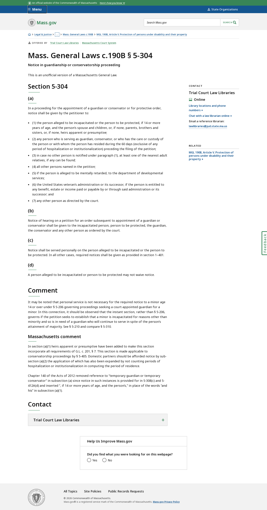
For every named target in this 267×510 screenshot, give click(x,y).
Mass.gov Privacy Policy (166, 501)
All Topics (70, 491)
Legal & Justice (43, 34)
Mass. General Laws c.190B (78, 34)
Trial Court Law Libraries (64, 43)
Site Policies (92, 491)
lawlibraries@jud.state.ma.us (208, 126)
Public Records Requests (126, 491)
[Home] (29, 34)
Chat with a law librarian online (209, 116)
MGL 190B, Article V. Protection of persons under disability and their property (142, 34)
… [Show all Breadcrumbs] (57, 34)
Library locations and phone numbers (207, 108)
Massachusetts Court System (99, 43)
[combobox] (191, 22)
